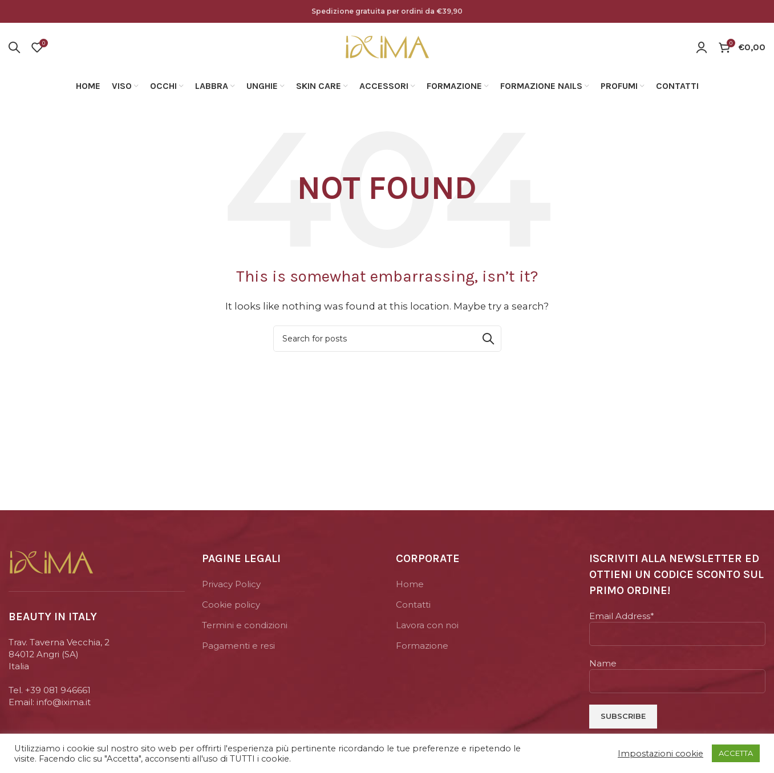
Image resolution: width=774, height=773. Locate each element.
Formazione (422, 645)
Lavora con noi (427, 625)
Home (410, 584)
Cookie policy (231, 604)
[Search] (14, 47)
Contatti (413, 604)
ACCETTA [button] (736, 753)
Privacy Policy (231, 584)
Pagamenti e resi (238, 645)
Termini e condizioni (244, 625)
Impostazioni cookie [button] (660, 753)
